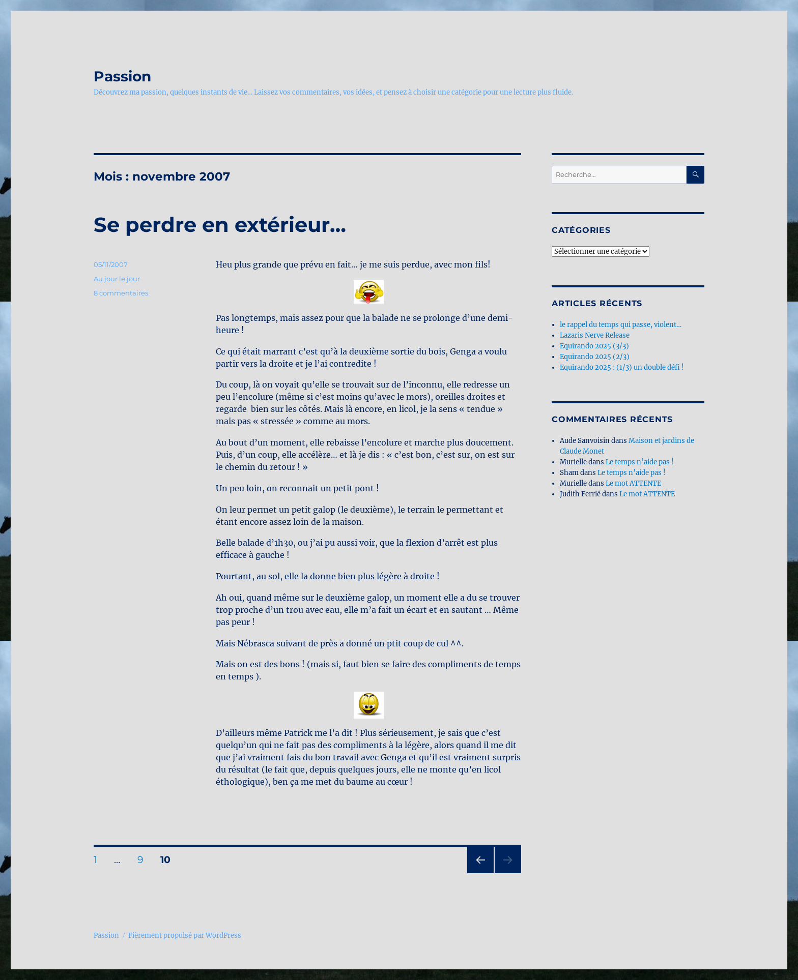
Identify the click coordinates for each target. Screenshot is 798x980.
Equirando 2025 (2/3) (595, 356)
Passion (122, 76)
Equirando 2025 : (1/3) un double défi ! (622, 367)
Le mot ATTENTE (633, 483)
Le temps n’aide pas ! (640, 462)
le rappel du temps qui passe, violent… (620, 324)
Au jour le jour (117, 279)
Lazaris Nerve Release (595, 335)
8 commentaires (121, 293)
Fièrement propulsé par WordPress (184, 935)
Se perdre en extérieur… (220, 224)
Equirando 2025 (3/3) (594, 346)
